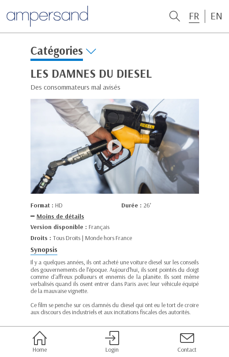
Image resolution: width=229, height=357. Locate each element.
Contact (186, 342)
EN (216, 16)
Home (40, 342)
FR (194, 16)
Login (112, 342)
